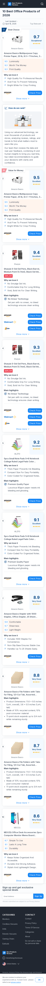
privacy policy (16, 982)
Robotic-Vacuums (9, 934)
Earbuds (5, 944)
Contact (28, 919)
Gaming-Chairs (8, 939)
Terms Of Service (32, 927)
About (27, 936)
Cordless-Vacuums (10, 924)
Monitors (5, 919)
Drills (4, 929)
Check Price (35, 93)
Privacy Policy (31, 923)
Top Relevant (37, 24)
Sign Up (38, 896)
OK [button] (39, 980)
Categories (29, 932)
